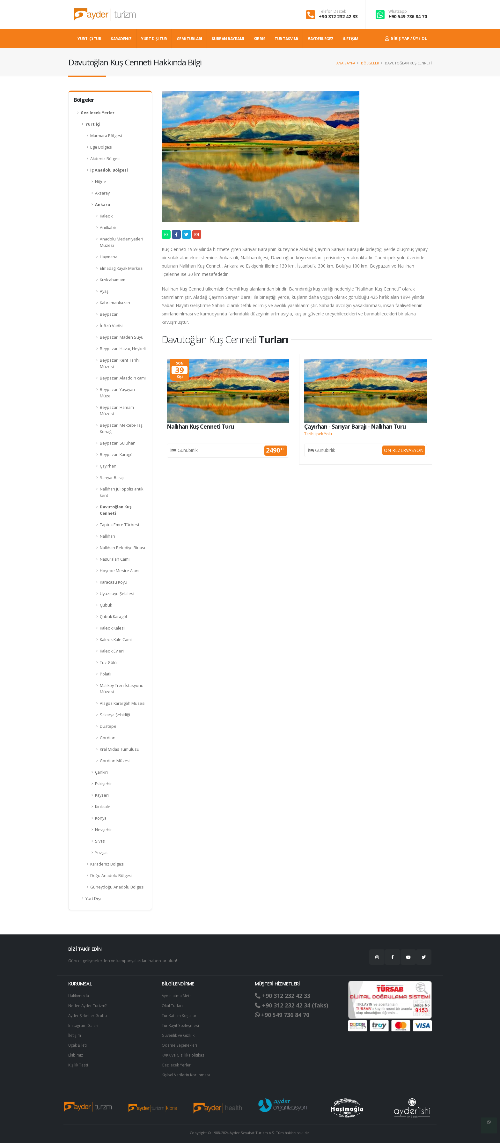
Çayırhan (108, 466)
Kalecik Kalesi (112, 628)
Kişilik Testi (78, 1062)
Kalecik (106, 216)
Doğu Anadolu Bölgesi (111, 875)
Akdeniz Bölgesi (105, 158)
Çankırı (101, 772)
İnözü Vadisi (111, 325)
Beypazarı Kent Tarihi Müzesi (120, 363)
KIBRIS (259, 38)
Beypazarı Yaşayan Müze (117, 393)
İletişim (75, 1033)
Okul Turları (172, 1005)
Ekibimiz (76, 1053)
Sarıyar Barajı (112, 477)
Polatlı (105, 674)
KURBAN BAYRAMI (228, 38)
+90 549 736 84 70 (407, 16)
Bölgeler (370, 63)
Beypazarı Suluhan (118, 443)
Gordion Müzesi (115, 760)
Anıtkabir (108, 227)
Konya (101, 818)
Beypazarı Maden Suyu (121, 337)
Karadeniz (121, 38)
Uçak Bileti (77, 1043)
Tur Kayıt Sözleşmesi (181, 1024)
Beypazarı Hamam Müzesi (117, 411)
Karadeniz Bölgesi (107, 864)
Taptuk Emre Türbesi (119, 524)
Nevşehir (103, 829)
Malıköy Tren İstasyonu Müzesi (121, 689)
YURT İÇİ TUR (89, 38)
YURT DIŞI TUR (154, 38)
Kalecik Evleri (112, 651)
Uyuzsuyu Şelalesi (117, 593)
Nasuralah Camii (115, 559)
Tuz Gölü (108, 662)
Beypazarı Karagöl (117, 454)
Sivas (100, 841)
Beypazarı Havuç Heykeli (123, 348)
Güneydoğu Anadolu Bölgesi (117, 887)
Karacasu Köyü (113, 582)
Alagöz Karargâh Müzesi (122, 703)
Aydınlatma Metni (178, 995)
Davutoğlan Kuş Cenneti (115, 510)
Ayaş (104, 291)
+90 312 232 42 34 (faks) (294, 1005)
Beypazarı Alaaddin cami (123, 378)
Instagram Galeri (83, 1024)
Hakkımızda (79, 995)
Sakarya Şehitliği (115, 715)
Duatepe (108, 726)
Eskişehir (103, 783)
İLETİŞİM (350, 38)
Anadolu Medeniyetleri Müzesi (121, 242)
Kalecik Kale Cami (116, 639)
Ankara (102, 204)
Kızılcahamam (112, 280)
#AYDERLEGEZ (320, 38)
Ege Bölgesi (101, 147)
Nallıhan (107, 536)
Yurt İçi (92, 124)
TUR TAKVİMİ (286, 38)
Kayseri (102, 795)
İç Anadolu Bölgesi (109, 170)
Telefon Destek (332, 11)
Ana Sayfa (345, 63)
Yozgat (101, 852)
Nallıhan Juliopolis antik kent (121, 492)
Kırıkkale (102, 806)
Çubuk (106, 605)
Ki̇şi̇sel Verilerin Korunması (187, 1072)
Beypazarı (109, 314)
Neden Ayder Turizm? (88, 1005)
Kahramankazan (115, 303)
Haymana (108, 257)
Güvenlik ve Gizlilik (179, 1033)
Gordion (107, 738)
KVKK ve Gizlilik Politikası (184, 1053)
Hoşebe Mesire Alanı (119, 570)
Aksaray (102, 193)
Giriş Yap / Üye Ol (406, 38)
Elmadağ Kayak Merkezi (121, 268)
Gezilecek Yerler (97, 112)
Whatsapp (397, 11)
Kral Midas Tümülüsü (119, 749)
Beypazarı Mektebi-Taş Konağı (121, 428)
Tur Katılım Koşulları (180, 1014)
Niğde (100, 181)
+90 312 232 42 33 (338, 16)
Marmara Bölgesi (106, 135)
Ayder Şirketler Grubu (88, 1014)
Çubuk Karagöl (113, 616)
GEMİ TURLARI (189, 38)
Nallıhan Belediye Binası (122, 547)
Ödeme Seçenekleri (181, 1043)
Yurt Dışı (93, 898)
